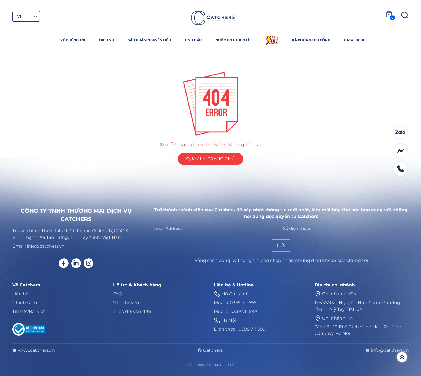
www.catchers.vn (33, 350)
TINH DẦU (193, 40)
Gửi (281, 245)
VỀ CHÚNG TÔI (72, 40)
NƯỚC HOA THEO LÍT (233, 40)
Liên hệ (20, 293)
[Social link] (64, 263)
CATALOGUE (354, 40)
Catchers (210, 350)
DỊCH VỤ (106, 40)
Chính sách (24, 302)
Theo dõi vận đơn (132, 311)
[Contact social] (400, 132)
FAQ (117, 293)
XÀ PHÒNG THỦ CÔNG (311, 40)
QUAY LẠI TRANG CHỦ (210, 158)
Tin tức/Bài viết (28, 311)
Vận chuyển (126, 302)
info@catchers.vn (387, 350)
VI (19, 16)
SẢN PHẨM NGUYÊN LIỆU (149, 40)
